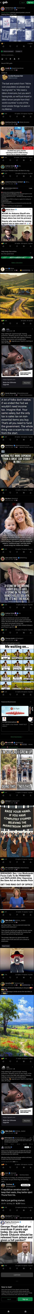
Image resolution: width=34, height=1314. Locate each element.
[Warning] (14, 59)
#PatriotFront (5, 12)
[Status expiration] (18, 59)
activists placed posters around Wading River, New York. (15, 13)
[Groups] (25, 1311)
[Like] (3, 46)
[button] (17, 357)
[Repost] (17, 46)
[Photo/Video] (2, 59)
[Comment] (10, 46)
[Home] (8, 1311)
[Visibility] (10, 59)
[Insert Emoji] (6, 59)
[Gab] (5, 2)
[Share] (31, 46)
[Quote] (24, 46)
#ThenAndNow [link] (13, 747)
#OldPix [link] (3, 747)
